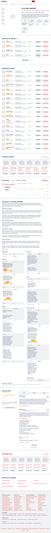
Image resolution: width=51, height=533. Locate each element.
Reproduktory (40, 504)
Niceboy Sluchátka (41, 502)
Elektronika (6, 4)
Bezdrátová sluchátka (6, 480)
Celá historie (23, 180)
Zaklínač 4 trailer (13, 519)
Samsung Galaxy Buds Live (7, 507)
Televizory (28, 504)
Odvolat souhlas (42, 528)
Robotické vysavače (9, 515)
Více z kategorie (45, 454)
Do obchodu (45, 41)
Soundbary (40, 507)
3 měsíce (18, 180)
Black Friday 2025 (44, 515)
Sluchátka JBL (16, 504)
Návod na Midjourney (29, 523)
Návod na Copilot (14, 523)
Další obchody (25, 60)
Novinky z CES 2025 (6, 523)
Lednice (3, 515)
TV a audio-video (13, 4)
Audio (18, 4)
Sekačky (25, 515)
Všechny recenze (34, 447)
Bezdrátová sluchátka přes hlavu (7, 486)
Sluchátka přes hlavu (5, 483)
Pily (22, 515)
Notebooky (28, 507)
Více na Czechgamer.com (23, 405)
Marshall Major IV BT (6, 505)
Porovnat (38, 10)
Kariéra (27, 529)
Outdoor (34, 515)
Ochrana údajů (24, 528)
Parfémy (19, 515)
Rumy (15, 515)
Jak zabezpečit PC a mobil (32, 519)
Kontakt (23, 529)
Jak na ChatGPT (21, 523)
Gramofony (40, 508)
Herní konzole (28, 508)
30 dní (13, 180)
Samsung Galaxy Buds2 (6, 504)
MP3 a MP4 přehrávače (30, 502)
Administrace (18, 528)
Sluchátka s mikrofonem (22, 480)
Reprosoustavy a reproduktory (31, 496)
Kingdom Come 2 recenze (22, 519)
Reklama (48, 528)
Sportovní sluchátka (41, 499)
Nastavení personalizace (33, 528)
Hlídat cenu (45, 180)
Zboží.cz (1, 4)
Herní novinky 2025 (5, 519)
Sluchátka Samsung (17, 505)
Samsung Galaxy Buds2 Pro (7, 502)
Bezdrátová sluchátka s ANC (23, 486)
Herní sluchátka (17, 502)
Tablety (27, 505)
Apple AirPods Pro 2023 (6, 499)
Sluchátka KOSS (17, 499)
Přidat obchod (3, 528)
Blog (14, 528)
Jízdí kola (30, 515)
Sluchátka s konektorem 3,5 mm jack (40, 483)
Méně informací (4, 249)
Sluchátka (22, 4)
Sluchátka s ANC (21, 483)
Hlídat (42, 10)
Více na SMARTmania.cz (23, 418)
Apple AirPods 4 (5, 496)
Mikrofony (28, 499)
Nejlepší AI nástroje (37, 523)
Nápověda (10, 528)
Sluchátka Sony (36, 480)
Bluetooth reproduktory (42, 505)
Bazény (38, 515)
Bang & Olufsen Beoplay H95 (7, 508)
